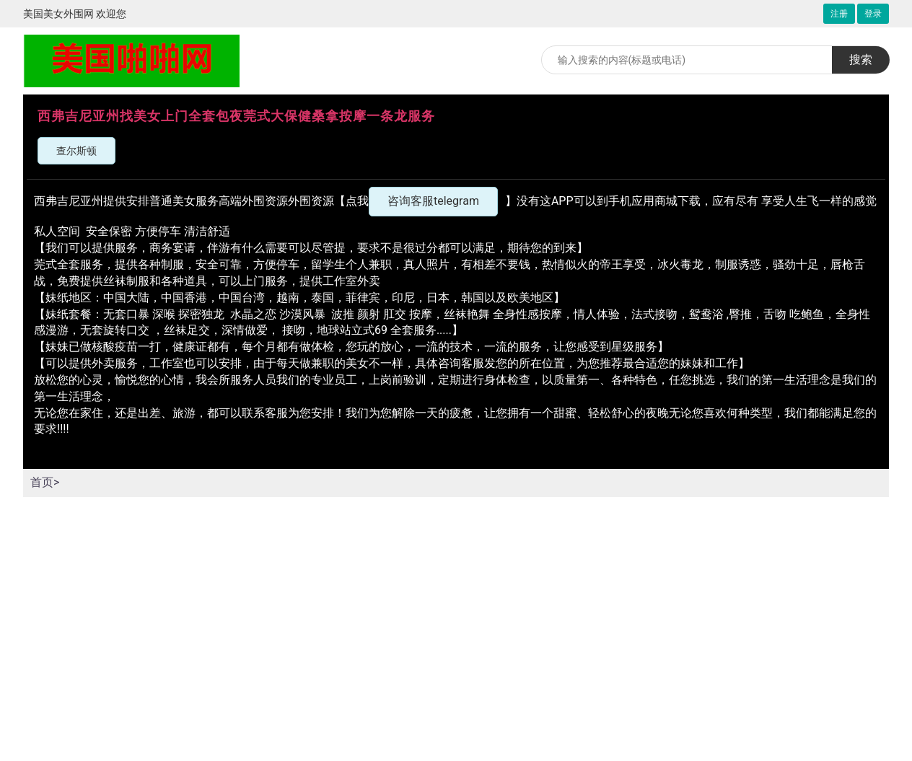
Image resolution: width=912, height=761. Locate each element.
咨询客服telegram (433, 201)
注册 (839, 14)
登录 (873, 14)
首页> (44, 482)
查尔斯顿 (76, 151)
